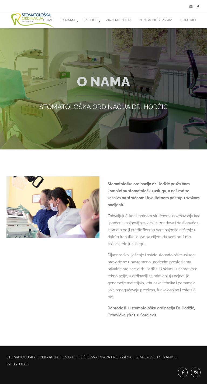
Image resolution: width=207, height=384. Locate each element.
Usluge (91, 20)
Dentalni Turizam (155, 20)
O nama (68, 20)
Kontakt (188, 20)
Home (48, 20)
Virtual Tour (118, 20)
